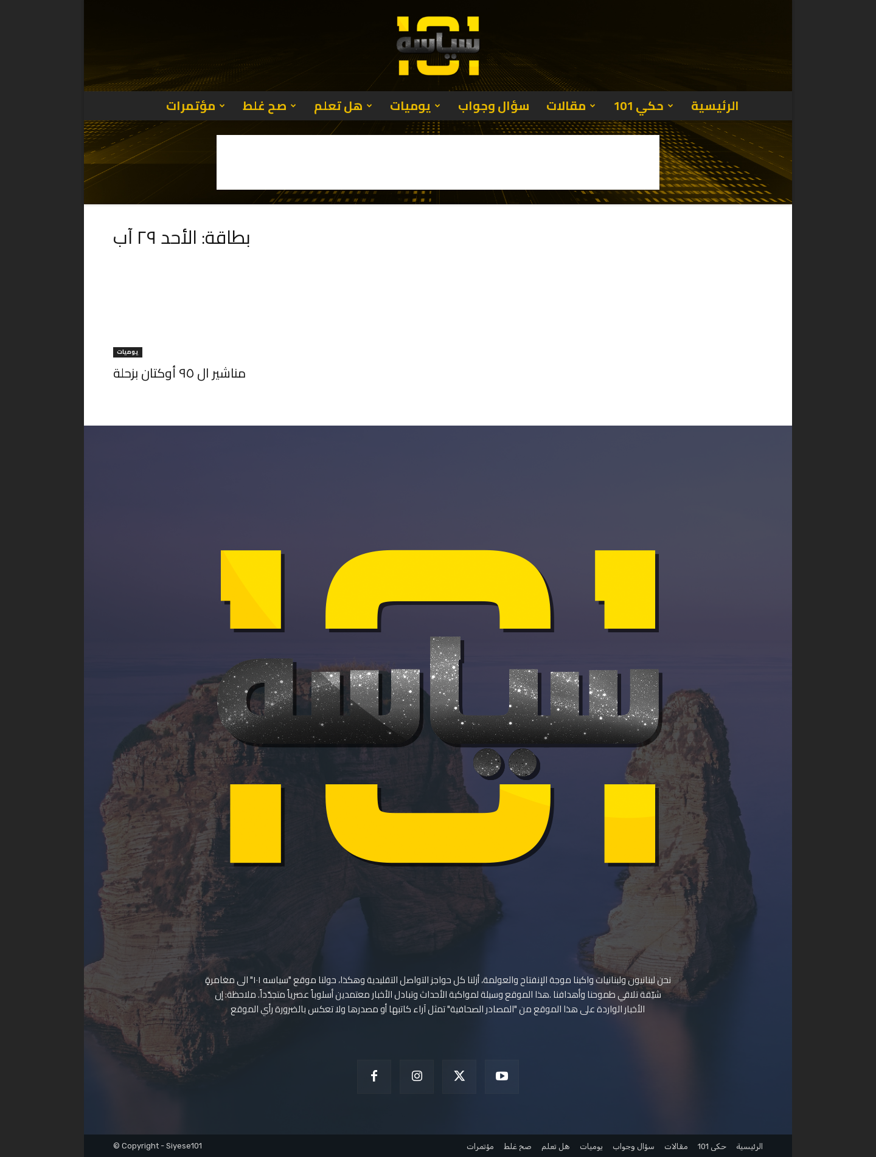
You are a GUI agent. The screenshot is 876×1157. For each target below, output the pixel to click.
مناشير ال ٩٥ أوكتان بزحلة (179, 373)
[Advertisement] (438, 162)
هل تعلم (343, 105)
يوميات (415, 105)
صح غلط (269, 105)
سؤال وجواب (493, 105)
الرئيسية (715, 105)
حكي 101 (643, 105)
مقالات (571, 105)
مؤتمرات (195, 105)
